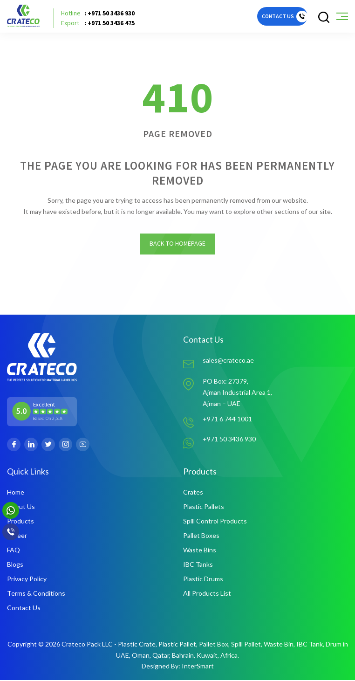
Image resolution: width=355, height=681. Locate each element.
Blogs (15, 565)
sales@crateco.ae (228, 361)
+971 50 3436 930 (229, 440)
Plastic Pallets (203, 507)
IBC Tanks (198, 565)
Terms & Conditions (36, 594)
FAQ (13, 551)
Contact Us (24, 608)
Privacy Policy (27, 580)
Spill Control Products (215, 522)
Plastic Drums (203, 580)
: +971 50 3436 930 (98, 13)
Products (20, 522)
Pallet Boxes (201, 536)
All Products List (207, 594)
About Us (21, 507)
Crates (193, 493)
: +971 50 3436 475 (98, 23)
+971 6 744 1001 (227, 420)
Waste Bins (199, 551)
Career (17, 536)
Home (15, 493)
